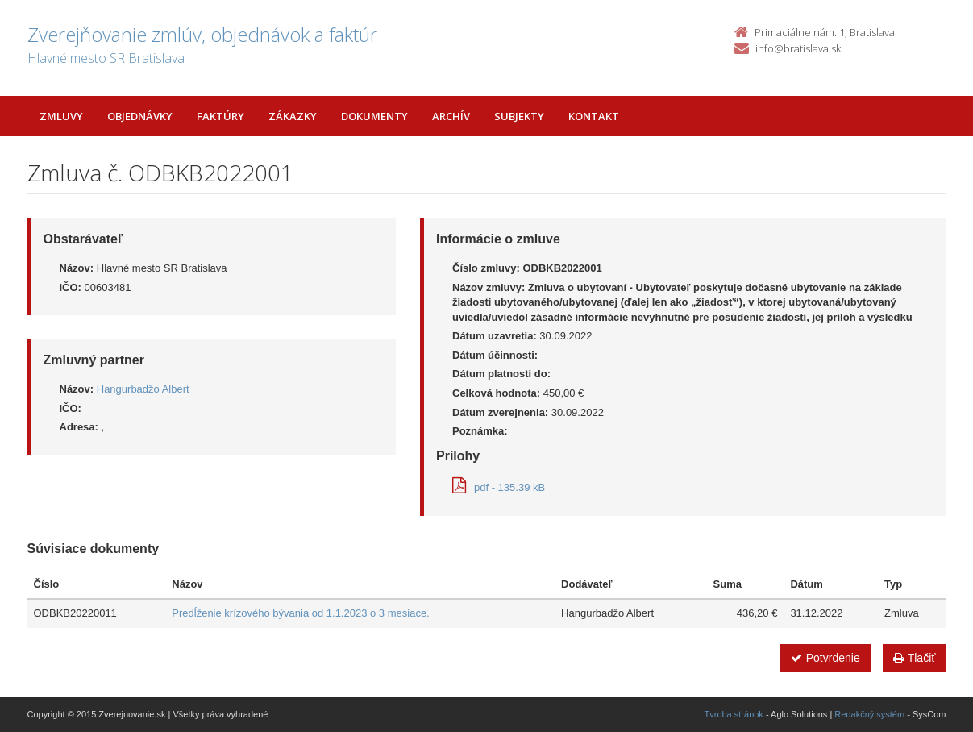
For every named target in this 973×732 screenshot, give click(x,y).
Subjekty (519, 116)
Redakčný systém (869, 714)
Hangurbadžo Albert (143, 389)
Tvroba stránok (734, 714)
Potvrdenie (825, 657)
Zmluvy (61, 116)
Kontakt (593, 116)
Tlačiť (914, 657)
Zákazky (292, 116)
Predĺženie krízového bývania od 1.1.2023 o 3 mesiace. (300, 613)
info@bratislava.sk (798, 48)
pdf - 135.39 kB (498, 487)
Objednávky (140, 116)
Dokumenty (374, 116)
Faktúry (220, 116)
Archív (451, 116)
